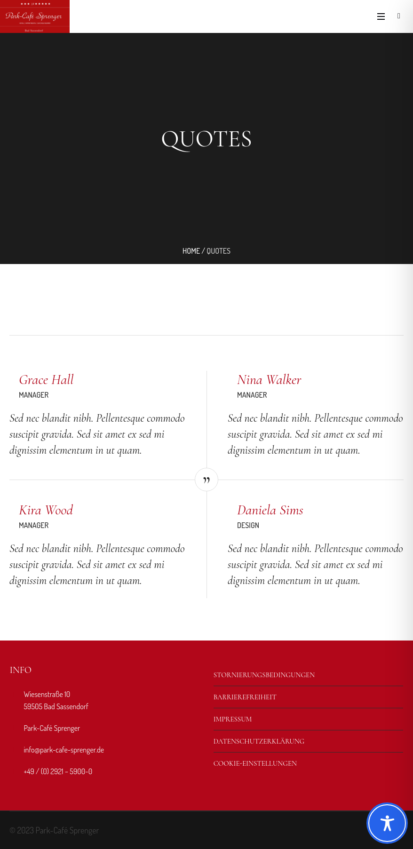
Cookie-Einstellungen (255, 763)
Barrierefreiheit (245, 697)
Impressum (233, 719)
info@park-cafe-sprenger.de (64, 749)
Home (191, 251)
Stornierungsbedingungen (264, 675)
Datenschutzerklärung (259, 741)
